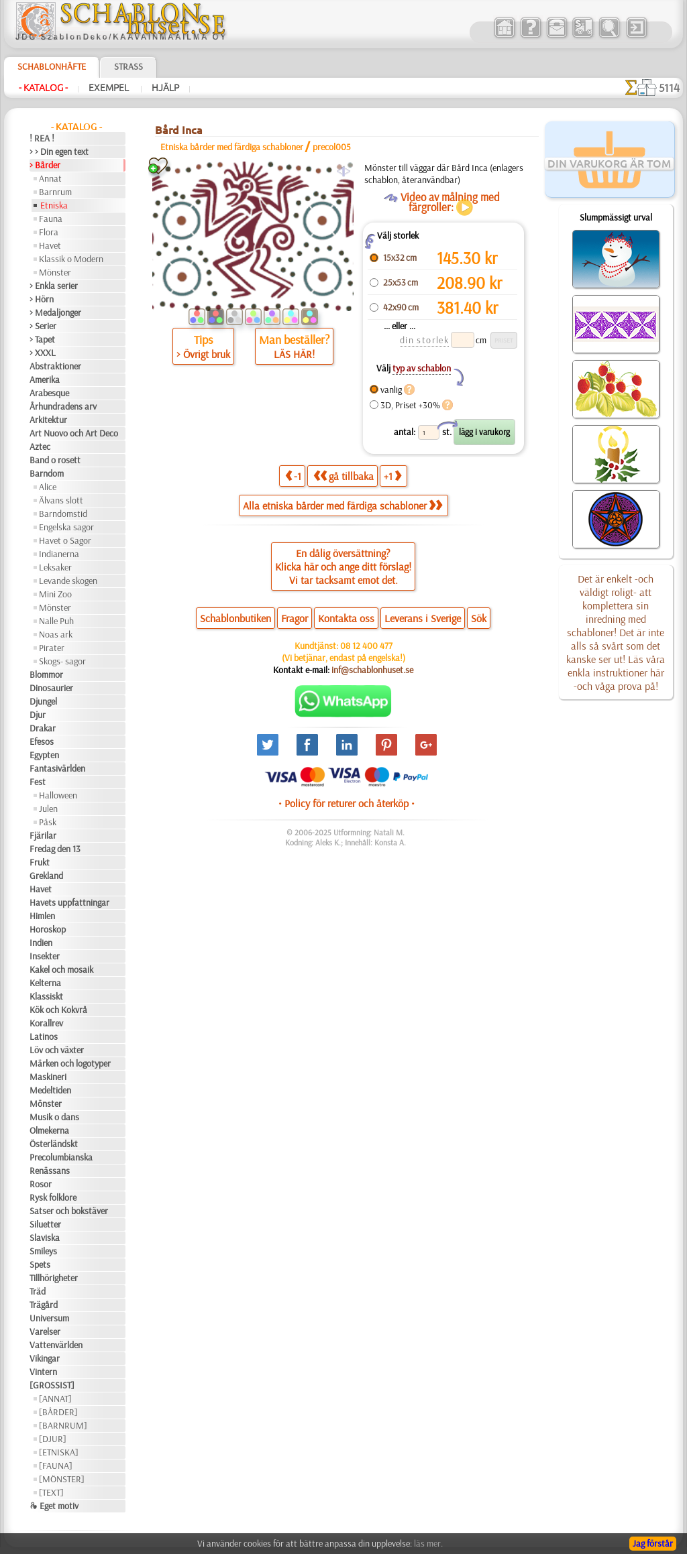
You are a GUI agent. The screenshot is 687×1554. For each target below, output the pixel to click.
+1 (392, 475)
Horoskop (48, 929)
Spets (40, 1264)
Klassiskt (46, 996)
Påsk (47, 822)
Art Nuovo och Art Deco (74, 433)
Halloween (58, 795)
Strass (128, 66)
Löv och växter (57, 1050)
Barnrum (55, 192)
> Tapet (42, 339)
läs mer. (428, 1543)
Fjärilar (43, 835)
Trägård (44, 1305)
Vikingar (45, 1358)
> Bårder (45, 165)
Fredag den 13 (55, 849)
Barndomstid (63, 513)
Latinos (44, 1036)
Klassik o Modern (71, 259)
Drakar (43, 728)
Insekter (45, 956)
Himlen (42, 916)
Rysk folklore (53, 1197)
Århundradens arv (63, 406)
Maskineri (48, 1077)
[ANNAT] (55, 1398)
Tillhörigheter (54, 1278)
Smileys (43, 1251)
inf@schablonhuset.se (372, 670)
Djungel (43, 701)
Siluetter (45, 1224)
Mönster (55, 272)
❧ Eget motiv (54, 1506)
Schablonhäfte (51, 66)
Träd (38, 1291)
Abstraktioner (55, 366)
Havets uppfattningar (69, 902)
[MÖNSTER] (62, 1479)
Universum (49, 1318)
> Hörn (42, 299)
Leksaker (55, 567)
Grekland (46, 876)
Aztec (40, 446)
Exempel (110, 87)
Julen (48, 808)
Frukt (40, 862)
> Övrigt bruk (203, 354)
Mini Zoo (55, 594)
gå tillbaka (343, 475)
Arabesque (49, 393)
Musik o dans (54, 1117)
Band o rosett (55, 460)
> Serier (43, 326)
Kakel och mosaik (61, 969)
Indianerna (59, 554)
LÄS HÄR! (294, 354)
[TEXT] (51, 1492)
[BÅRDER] (58, 1412)
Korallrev (46, 1023)
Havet (50, 245)
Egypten (44, 755)
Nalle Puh (56, 621)
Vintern (43, 1372)
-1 (293, 475)
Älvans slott (61, 500)
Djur (38, 715)
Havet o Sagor (65, 540)
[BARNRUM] (63, 1425)
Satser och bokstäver (69, 1211)
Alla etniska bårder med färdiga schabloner (342, 505)
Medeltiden (50, 1090)
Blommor (46, 674)
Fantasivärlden (57, 768)
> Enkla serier (54, 286)
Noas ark (55, 634)
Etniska (54, 205)
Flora (48, 232)
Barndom (47, 473)
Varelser (45, 1331)
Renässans (50, 1170)
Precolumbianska (61, 1157)
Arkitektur (48, 420)
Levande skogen (68, 581)
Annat (50, 178)
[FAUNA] (55, 1465)
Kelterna (45, 983)
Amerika (45, 379)
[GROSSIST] (52, 1385)
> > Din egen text (59, 151)
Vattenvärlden (56, 1345)
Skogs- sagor (62, 661)
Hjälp (165, 87)
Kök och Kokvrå (58, 1010)
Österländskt (54, 1144)
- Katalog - (43, 87)
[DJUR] (52, 1439)
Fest (38, 782)
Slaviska (45, 1238)
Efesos (42, 741)
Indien (41, 943)
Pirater (51, 648)
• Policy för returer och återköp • (346, 803)
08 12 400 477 (366, 646)
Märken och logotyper (70, 1063)
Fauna (50, 219)
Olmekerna (49, 1130)
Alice (47, 487)
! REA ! (42, 138)
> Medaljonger (55, 312)
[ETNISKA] (58, 1452)
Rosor (41, 1184)
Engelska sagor (66, 527)
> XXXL (43, 353)
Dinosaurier (51, 688)
